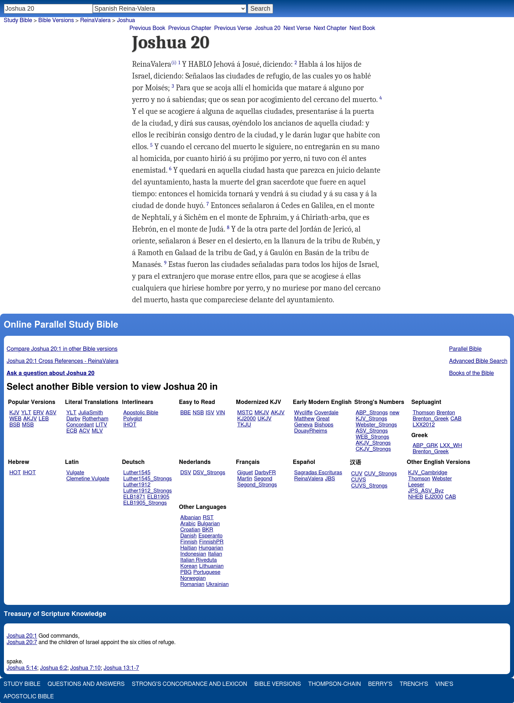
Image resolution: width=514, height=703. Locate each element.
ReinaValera (95, 20)
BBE (185, 412)
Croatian (190, 529)
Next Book (362, 28)
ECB (71, 431)
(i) (174, 63)
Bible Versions (56, 20)
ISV (210, 412)
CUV (357, 473)
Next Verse (297, 28)
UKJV (265, 418)
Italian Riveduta (198, 560)
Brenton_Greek (431, 418)
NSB (198, 412)
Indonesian (193, 554)
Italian (215, 554)
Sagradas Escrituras (318, 472)
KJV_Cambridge (427, 472)
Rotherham (95, 418)
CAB (456, 418)
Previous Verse (233, 28)
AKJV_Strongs (373, 443)
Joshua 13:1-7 (121, 668)
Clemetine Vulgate (87, 478)
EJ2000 (434, 497)
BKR (207, 529)
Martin (244, 478)
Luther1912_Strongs (147, 491)
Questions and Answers (86, 684)
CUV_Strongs (380, 473)
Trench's (413, 684)
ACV (84, 431)
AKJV (30, 418)
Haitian (188, 548)
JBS (330, 478)
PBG (186, 572)
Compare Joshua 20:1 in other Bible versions (62, 349)
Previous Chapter (189, 28)
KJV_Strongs (371, 418)
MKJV (262, 412)
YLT (26, 412)
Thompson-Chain (334, 684)
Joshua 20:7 (22, 642)
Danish (188, 535)
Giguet (245, 472)
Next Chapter (330, 28)
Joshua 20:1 (22, 636)
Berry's (380, 684)
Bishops (323, 425)
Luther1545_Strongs (147, 478)
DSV (185, 472)
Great (322, 418)
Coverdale (326, 412)
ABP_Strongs (372, 412)
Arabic (188, 523)
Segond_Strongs (257, 484)
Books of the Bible (471, 373)
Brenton (446, 412)
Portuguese (207, 572)
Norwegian (193, 578)
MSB (28, 425)
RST (208, 517)
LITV (101, 425)
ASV (51, 412)
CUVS (358, 479)
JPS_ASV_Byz (426, 491)
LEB (44, 418)
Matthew (304, 418)
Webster (442, 478)
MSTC (245, 412)
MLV (97, 431)
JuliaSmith (90, 412)
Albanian (190, 517)
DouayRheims (310, 431)
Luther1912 (136, 484)
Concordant (80, 425)
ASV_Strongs (372, 431)
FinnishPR (211, 542)
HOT (15, 472)
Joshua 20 (268, 28)
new (394, 412)
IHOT (129, 425)
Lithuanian (211, 566)
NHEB (415, 497)
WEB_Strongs (372, 437)
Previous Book (147, 28)
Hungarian (211, 548)
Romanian (192, 584)
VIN (220, 412)
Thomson (424, 412)
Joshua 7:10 (85, 668)
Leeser (416, 484)
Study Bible (18, 20)
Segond (263, 478)
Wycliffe (303, 412)
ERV (38, 412)
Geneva (303, 425)
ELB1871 (134, 497)
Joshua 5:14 (22, 668)
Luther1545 (136, 472)
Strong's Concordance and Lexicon (189, 684)
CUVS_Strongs (369, 486)
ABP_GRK (425, 445)
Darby (73, 418)
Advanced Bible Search (478, 361)
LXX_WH (451, 445)
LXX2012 (424, 425)
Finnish (188, 542)
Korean (188, 566)
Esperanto (210, 535)
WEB (15, 418)
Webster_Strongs (376, 425)
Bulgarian (208, 523)
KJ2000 (246, 418)
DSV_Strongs (209, 472)
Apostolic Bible (29, 696)
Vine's (444, 684)
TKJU (244, 425)
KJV (14, 412)
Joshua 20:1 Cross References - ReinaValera (63, 361)
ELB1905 (158, 497)
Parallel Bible (465, 349)
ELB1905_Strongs (145, 503)
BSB (14, 425)
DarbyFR (265, 472)
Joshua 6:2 (53, 668)
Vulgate (75, 472)
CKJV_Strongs (373, 449)
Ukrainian (217, 584)
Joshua (126, 20)
